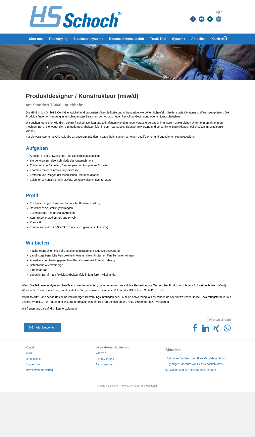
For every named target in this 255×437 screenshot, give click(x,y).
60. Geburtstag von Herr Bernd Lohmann (190, 415)
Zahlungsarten (105, 409)
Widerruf (101, 398)
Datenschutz (33, 404)
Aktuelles (198, 39)
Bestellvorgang (105, 404)
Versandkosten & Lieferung (112, 392)
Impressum (33, 409)
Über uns (36, 39)
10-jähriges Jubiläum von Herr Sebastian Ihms (194, 409)
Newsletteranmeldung (39, 415)
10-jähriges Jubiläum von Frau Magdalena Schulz (196, 403)
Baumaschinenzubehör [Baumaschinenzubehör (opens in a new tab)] (126, 39)
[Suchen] (225, 39)
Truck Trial (158, 39)
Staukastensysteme (88, 39)
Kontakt (30, 392)
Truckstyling (58, 39)
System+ (178, 39)
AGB (29, 398)
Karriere (218, 39)
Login (222, 12)
